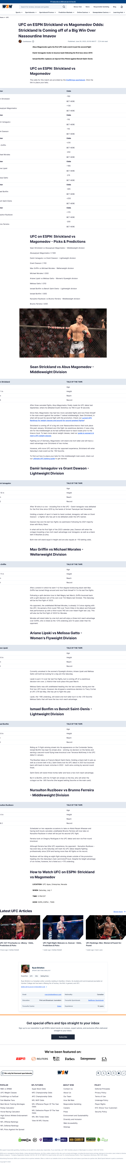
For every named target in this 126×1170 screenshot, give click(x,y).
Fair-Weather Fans (7, 1101)
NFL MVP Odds (38, 1101)
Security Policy (101, 1112)
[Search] (64, 7)
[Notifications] (121, 6)
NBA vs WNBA (6, 1089)
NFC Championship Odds (42, 1093)
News (88, 7)
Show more (119, 911)
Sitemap (66, 1127)
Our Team (67, 1097)
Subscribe (63, 1037)
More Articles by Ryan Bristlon (34, 987)
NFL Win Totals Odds (40, 1117)
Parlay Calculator (7, 1108)
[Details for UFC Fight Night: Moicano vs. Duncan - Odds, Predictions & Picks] (63, 927)
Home (2, 17)
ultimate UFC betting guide (44, 458)
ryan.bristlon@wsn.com (53, 995)
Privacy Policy (100, 1093)
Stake (59, 1006)
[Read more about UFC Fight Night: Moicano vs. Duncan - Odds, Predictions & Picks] (63, 944)
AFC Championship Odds (42, 1097)
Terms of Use (100, 1097)
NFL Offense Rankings (9, 1122)
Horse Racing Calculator (10, 1112)
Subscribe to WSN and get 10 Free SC (64, 1)
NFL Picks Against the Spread (12, 1130)
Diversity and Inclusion (72, 1120)
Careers (66, 1108)
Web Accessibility (70, 1123)
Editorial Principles (102, 1089)
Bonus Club (78, 7)
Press (65, 1112)
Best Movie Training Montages (12, 1104)
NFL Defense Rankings (9, 1126)
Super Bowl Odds (39, 1089)
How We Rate (68, 1101)
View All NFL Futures (40, 1121)
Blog (114, 7)
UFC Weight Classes (8, 1093)
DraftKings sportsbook (75, 80)
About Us (67, 1093)
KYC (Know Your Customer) (106, 1108)
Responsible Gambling (101, 7)
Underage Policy (101, 1101)
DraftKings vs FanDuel (9, 1097)
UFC (7, 17)
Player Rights (100, 1104)
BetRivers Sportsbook (96, 1001)
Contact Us (68, 1089)
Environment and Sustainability (75, 1116)
